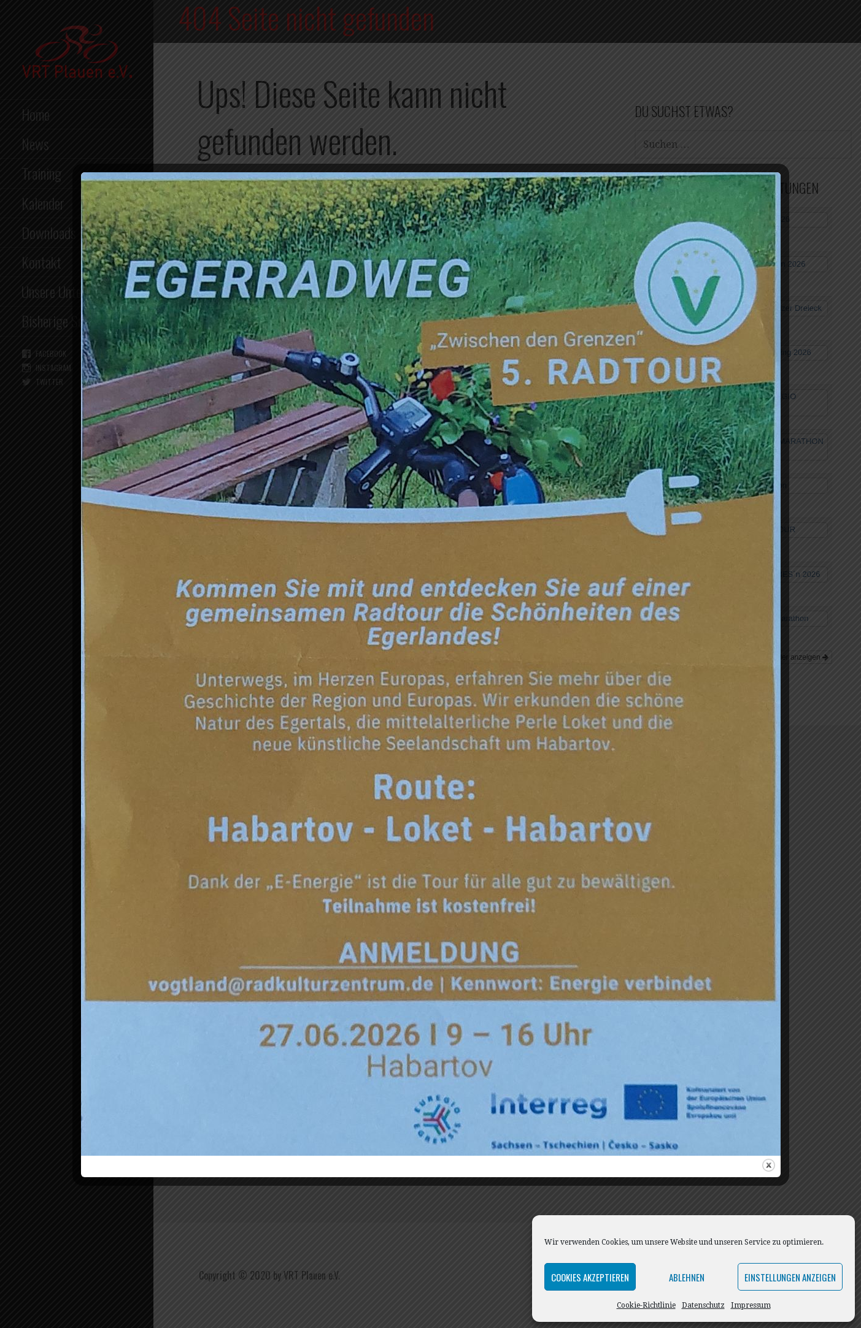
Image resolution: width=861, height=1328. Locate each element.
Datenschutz (703, 1305)
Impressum (751, 1305)
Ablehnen (687, 1277)
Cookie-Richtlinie (646, 1305)
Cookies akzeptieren (590, 1277)
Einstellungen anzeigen (790, 1277)
